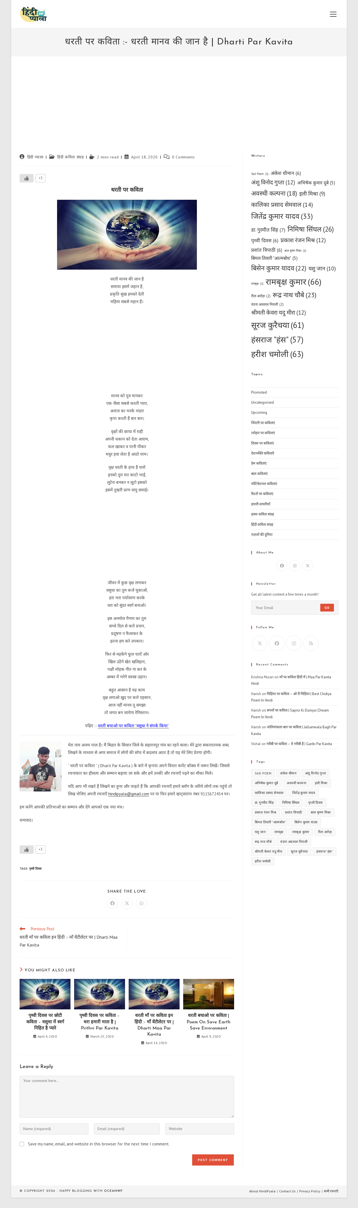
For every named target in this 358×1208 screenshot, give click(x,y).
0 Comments (183, 157)
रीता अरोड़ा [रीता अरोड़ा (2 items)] (260, 296)
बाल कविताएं (259, 473)
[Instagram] (294, 565)
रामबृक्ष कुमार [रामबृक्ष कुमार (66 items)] (293, 281)
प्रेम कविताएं (259, 463)
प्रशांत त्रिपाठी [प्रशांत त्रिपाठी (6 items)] (266, 250)
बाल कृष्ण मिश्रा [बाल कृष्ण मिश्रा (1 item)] (295, 250)
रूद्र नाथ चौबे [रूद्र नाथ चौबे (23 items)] (294, 295)
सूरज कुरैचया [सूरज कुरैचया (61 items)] (277, 325)
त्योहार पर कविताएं (263, 433)
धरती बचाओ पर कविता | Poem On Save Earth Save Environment (208, 1022)
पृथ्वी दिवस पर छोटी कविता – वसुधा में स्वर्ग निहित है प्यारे (45, 1022)
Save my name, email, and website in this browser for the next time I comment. (98, 1144)
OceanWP (113, 1191)
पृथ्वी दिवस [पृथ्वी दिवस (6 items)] (264, 240)
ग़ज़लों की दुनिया (261, 534)
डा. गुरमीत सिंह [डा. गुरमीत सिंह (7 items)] (268, 229)
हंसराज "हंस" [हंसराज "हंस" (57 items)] (277, 339)
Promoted (259, 392)
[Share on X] (127, 903)
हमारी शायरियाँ (260, 504)
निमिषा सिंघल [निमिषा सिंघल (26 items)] (311, 229)
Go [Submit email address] (327, 607)
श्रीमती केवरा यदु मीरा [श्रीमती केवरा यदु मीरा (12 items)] (278, 313)
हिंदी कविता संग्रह (70, 157)
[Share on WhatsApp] (141, 903)
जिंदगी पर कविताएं (263, 422)
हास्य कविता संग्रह (262, 514)
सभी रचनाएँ (331, 1191)
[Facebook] (282, 565)
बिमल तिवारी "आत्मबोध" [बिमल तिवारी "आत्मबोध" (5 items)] (274, 258)
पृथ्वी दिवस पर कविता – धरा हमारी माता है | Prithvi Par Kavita (99, 1022)
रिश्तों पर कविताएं (262, 493)
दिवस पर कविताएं (262, 443)
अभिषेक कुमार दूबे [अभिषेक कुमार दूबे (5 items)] (316, 183)
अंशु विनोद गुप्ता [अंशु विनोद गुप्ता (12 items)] (273, 182)
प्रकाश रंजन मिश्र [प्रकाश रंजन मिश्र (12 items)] (303, 240)
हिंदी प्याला (35, 157)
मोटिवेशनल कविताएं (264, 483)
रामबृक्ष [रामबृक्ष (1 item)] (257, 283)
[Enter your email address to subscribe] (294, 608)
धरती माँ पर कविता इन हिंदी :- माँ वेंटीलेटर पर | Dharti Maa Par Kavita (154, 1025)
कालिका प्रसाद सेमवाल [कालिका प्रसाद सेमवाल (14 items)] (282, 204)
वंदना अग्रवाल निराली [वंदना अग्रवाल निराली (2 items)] (267, 304)
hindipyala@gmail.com (128, 793)
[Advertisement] (179, 112)
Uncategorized (262, 402)
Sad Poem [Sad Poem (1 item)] (259, 174)
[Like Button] (27, 178)
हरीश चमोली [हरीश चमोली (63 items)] (277, 354)
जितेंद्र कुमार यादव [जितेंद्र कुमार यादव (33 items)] (282, 216)
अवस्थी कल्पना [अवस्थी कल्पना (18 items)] (274, 193)
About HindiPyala (262, 1191)
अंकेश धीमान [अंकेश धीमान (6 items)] (286, 173)
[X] (307, 565)
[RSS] (311, 643)
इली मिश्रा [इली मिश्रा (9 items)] (312, 194)
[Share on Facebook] (112, 903)
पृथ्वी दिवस (35, 869)
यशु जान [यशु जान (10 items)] (322, 268)
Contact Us (287, 1191)
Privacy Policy (309, 1191)
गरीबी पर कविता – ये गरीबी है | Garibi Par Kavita (299, 743)
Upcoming (259, 412)
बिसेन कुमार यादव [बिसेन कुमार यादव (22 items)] (278, 268)
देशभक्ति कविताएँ (262, 453)
